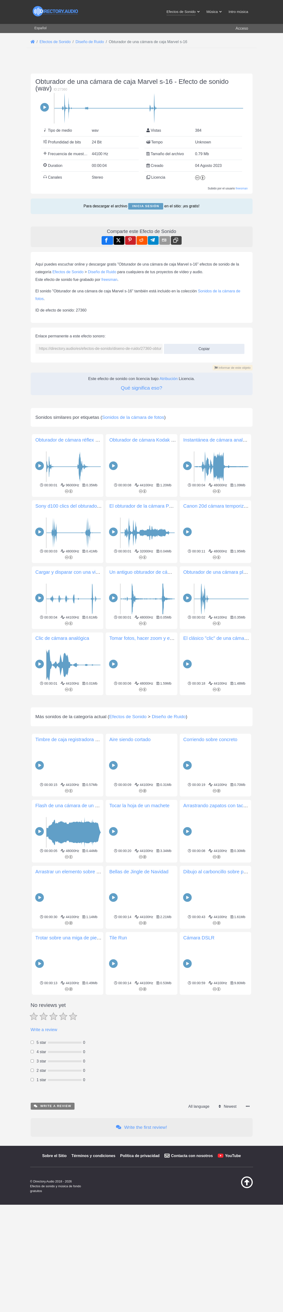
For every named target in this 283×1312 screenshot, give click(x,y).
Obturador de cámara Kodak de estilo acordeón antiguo (168, 574)
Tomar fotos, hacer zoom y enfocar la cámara (157, 772)
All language (198, 1308)
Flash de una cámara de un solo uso (74, 1006)
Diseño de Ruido (102, 339)
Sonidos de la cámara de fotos (133, 551)
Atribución (169, 445)
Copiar (202, 414)
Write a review (44, 1230)
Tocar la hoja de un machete (139, 1006)
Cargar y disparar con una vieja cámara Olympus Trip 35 (95, 706)
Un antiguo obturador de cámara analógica (154, 706)
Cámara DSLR (198, 1139)
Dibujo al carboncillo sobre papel (218, 1072)
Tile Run (118, 1139)
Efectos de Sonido (68, 339)
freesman (242, 188)
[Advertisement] (142, 252)
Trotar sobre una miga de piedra (69, 1139)
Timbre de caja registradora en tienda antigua (83, 940)
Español (41, 28)
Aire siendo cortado (129, 940)
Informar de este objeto (232, 435)
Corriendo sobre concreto (210, 940)
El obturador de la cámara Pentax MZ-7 (151, 640)
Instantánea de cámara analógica (218, 574)
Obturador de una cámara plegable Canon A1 (231, 706)
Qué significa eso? (141, 455)
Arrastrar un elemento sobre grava (72, 1072)
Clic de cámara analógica (62, 772)
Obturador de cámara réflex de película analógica (87, 574)
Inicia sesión (145, 206)
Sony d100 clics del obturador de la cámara (81, 640)
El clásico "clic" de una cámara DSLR (223, 772)
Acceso (242, 28)
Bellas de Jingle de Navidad (138, 1072)
